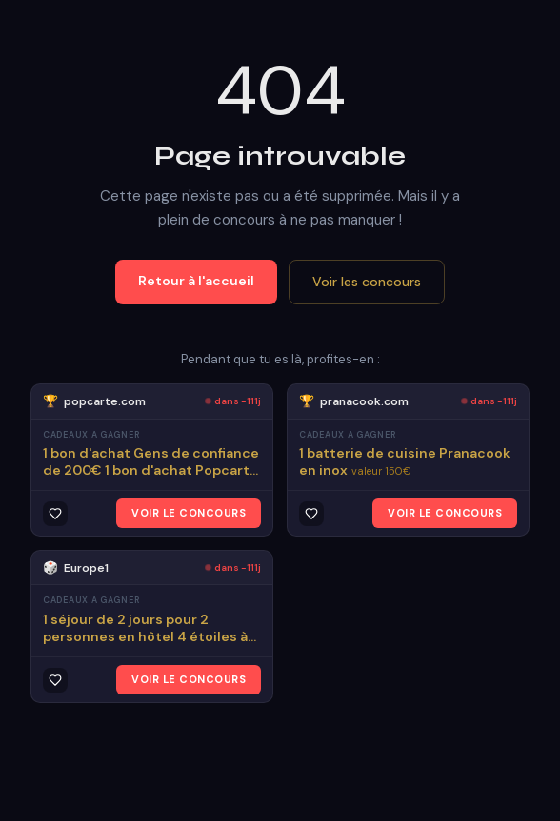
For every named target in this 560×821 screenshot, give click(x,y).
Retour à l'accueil (196, 280)
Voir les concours (366, 281)
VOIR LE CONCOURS (188, 512)
